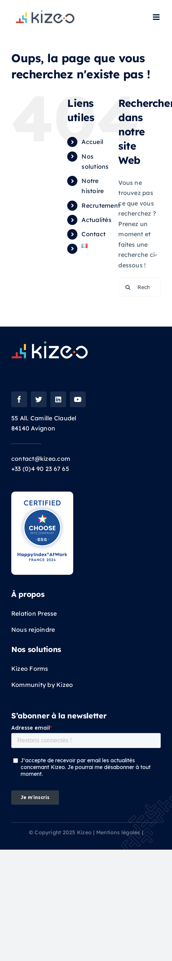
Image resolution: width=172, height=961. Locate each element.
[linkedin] (58, 399)
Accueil (92, 141)
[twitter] (39, 399)
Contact (93, 234)
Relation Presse (34, 613)
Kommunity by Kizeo (42, 684)
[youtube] (78, 399)
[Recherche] (127, 287)
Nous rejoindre (34, 629)
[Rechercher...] (139, 287)
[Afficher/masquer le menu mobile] (157, 17)
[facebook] (19, 399)
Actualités (96, 219)
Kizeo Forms (29, 668)
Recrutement (100, 205)
